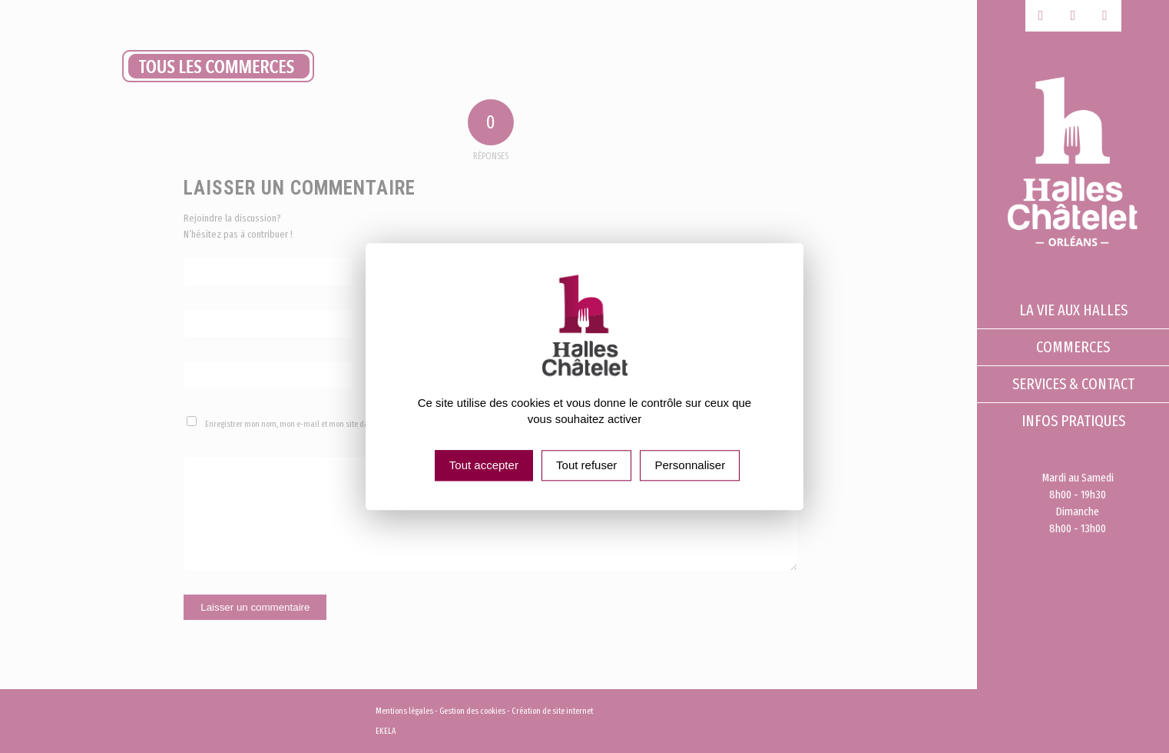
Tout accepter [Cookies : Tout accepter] (483, 464)
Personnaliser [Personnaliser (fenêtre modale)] (689, 464)
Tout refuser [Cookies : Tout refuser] (586, 464)
